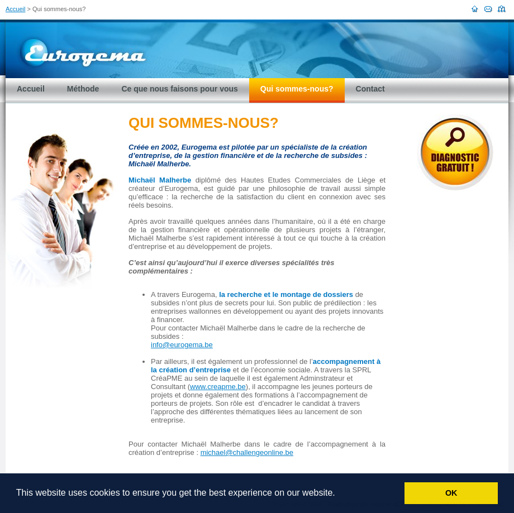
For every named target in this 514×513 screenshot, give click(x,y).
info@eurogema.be (182, 345)
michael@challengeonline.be (247, 452)
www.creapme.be (218, 386)
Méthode (83, 88)
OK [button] (451, 492)
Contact (370, 88)
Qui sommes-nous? (297, 88)
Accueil (15, 9)
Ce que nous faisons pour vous (179, 88)
